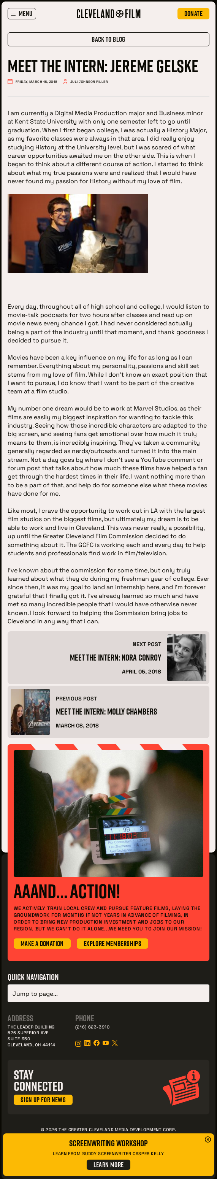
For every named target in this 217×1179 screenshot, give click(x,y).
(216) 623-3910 (92, 1025)
